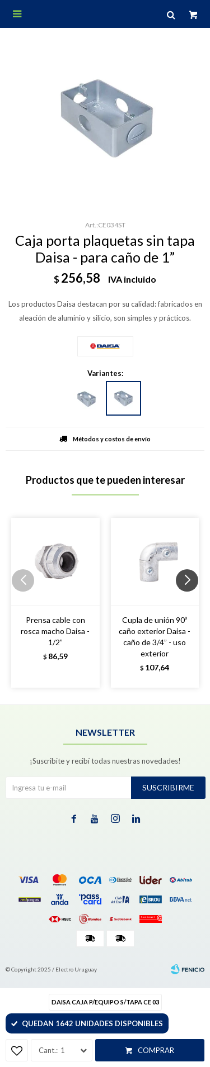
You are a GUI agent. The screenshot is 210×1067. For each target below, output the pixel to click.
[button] (191, 602)
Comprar (156, 1050)
